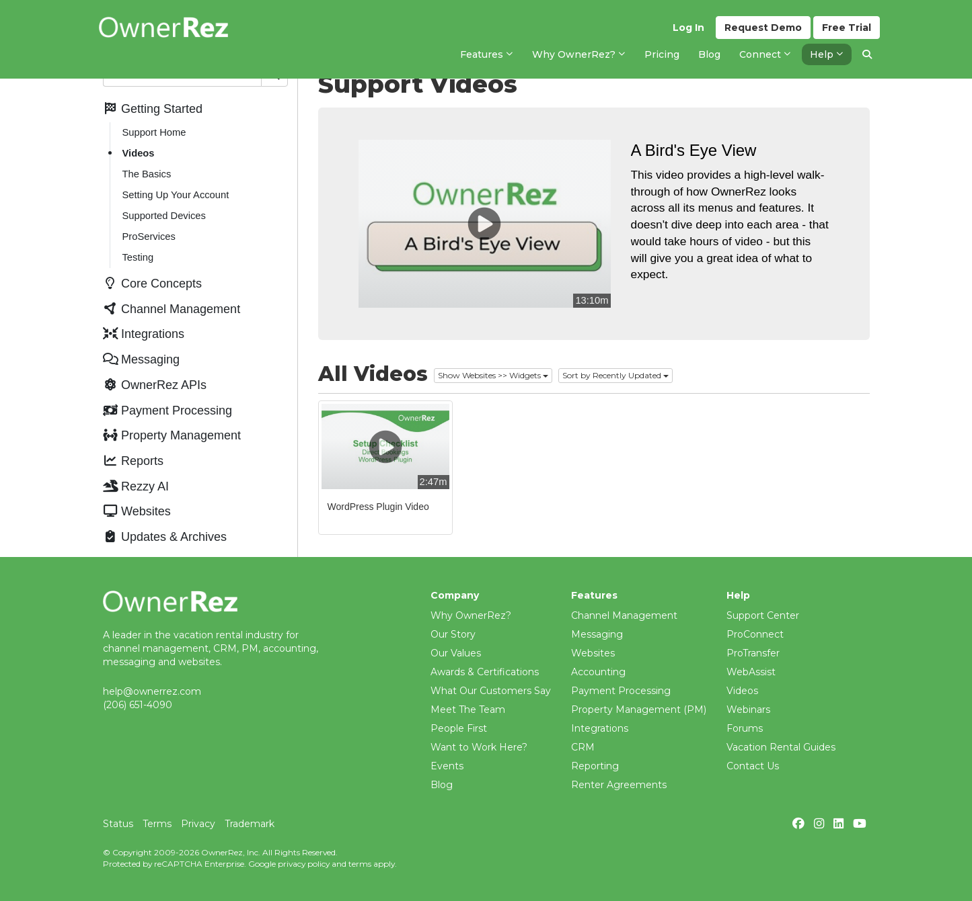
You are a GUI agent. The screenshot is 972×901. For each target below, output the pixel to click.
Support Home (154, 132)
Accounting (598, 672)
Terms (157, 824)
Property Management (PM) (638, 709)
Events (447, 766)
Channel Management (624, 615)
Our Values (456, 653)
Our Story (453, 634)
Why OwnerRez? (471, 615)
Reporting (595, 766)
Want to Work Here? (479, 747)
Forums (744, 728)
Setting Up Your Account (175, 194)
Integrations (599, 728)
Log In (688, 28)
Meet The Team (468, 709)
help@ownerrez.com (152, 691)
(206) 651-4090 (137, 705)
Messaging (597, 634)
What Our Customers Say (491, 691)
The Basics (147, 174)
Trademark (249, 824)
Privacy (198, 824)
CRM (583, 747)
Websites (593, 653)
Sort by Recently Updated (615, 375)
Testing (138, 257)
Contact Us (752, 766)
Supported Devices (164, 215)
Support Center (762, 615)
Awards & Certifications (485, 672)
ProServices (149, 236)
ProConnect (755, 634)
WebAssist (751, 672)
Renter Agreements (619, 785)
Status (118, 824)
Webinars (748, 709)
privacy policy (304, 864)
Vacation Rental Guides (780, 747)
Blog (442, 785)
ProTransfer (753, 653)
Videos (138, 153)
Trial (846, 28)
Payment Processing (621, 691)
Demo (763, 28)
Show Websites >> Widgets (493, 375)
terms (359, 864)
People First (459, 728)
